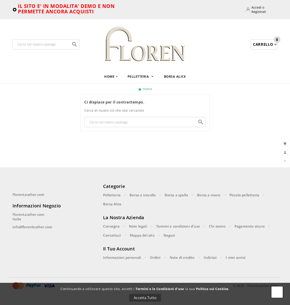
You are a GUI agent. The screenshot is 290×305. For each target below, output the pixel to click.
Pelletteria (112, 195)
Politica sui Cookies (212, 289)
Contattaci (112, 235)
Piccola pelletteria (244, 195)
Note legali (138, 226)
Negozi (169, 235)
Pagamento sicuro (249, 226)
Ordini (155, 257)
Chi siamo (217, 226)
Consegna (111, 226)
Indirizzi (210, 257)
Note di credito (182, 257)
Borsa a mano (208, 195)
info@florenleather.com (32, 227)
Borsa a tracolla (143, 195)
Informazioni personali (122, 257)
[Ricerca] (41, 44)
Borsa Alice (112, 204)
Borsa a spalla (176, 195)
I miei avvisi (235, 257)
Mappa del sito (142, 235)
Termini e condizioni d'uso (178, 226)
